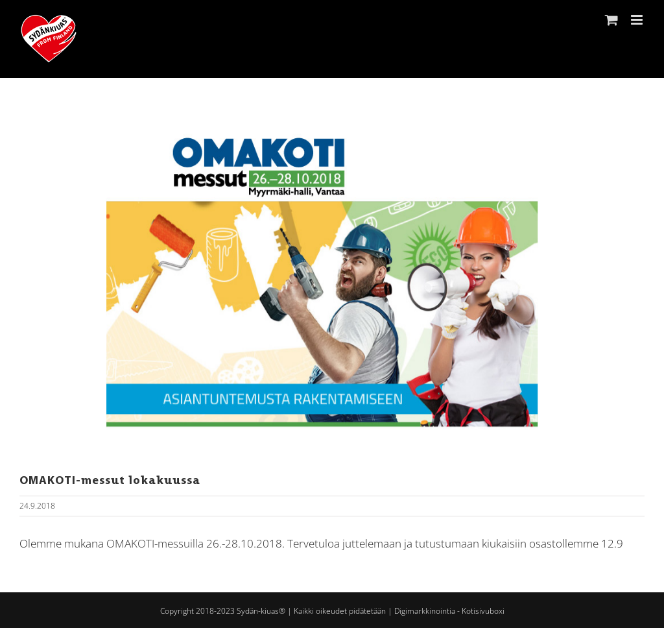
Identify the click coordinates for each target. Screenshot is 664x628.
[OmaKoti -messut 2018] (332, 281)
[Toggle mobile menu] (638, 20)
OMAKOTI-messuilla (155, 543)
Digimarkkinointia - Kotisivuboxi (449, 610)
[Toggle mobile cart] (611, 20)
